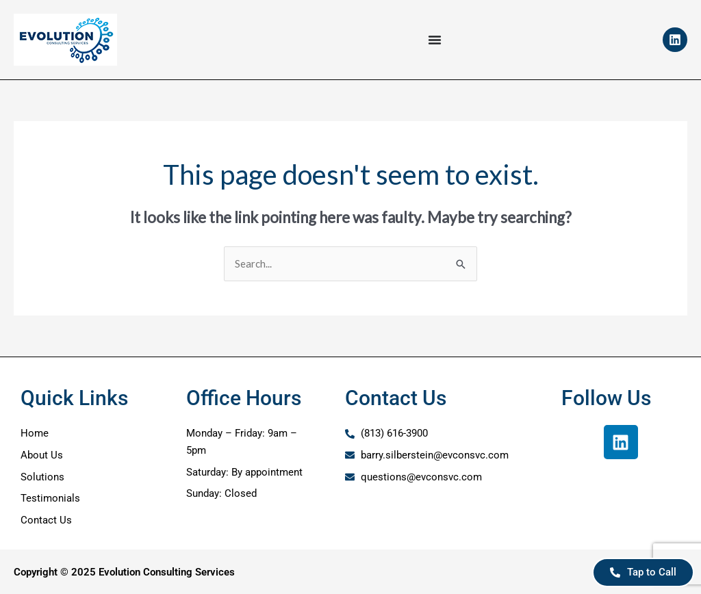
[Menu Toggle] (435, 40)
